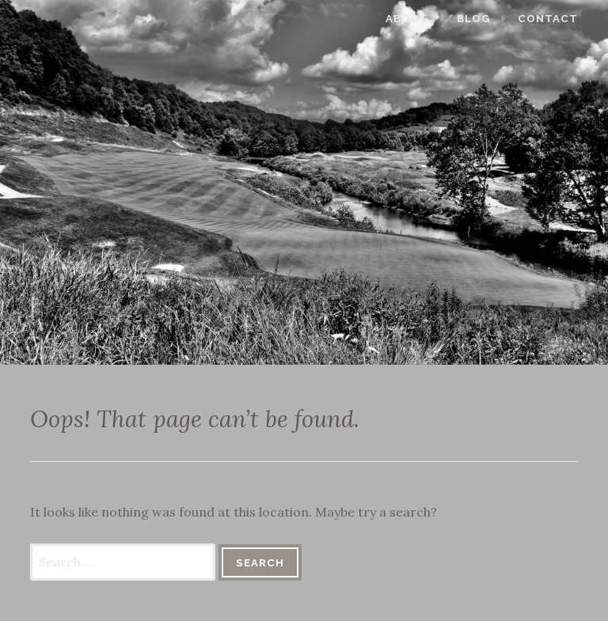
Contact (557, 19)
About (416, 19)
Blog (483, 19)
